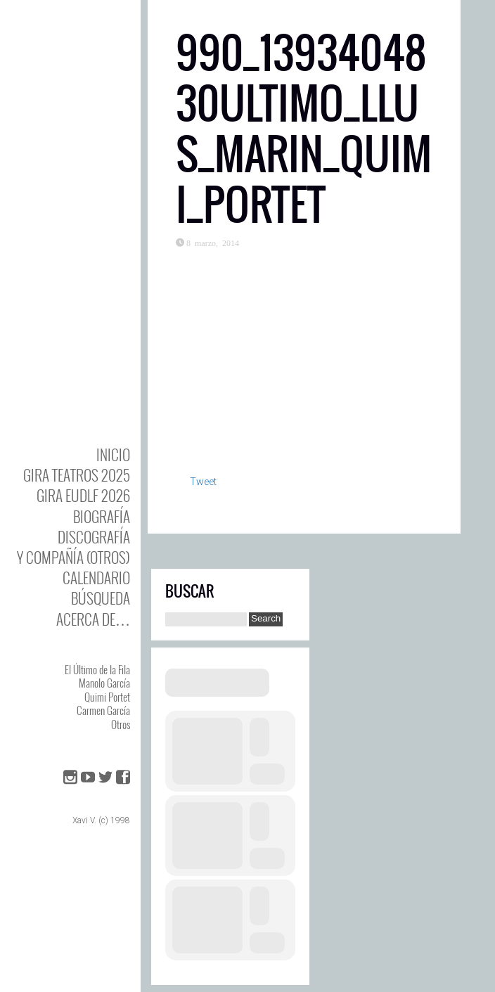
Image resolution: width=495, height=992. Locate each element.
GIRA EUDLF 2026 (83, 495)
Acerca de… (93, 619)
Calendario (96, 577)
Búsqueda (100, 598)
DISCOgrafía (94, 537)
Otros (120, 724)
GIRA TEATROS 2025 (76, 475)
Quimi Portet (107, 696)
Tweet (203, 481)
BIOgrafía (101, 516)
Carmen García (103, 710)
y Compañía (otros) (73, 557)
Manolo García (104, 682)
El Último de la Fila (97, 669)
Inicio (113, 454)
